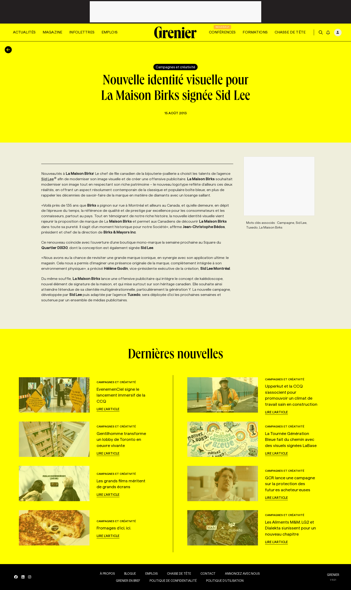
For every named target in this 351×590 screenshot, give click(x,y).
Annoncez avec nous (242, 573)
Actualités (24, 32)
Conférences (222, 32)
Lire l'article (108, 409)
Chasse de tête (290, 32)
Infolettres (81, 32)
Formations (255, 32)
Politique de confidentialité (172, 580)
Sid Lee (49, 179)
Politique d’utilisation (224, 580)
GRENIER (333, 574)
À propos (107, 573)
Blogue (130, 573)
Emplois (110, 32)
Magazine (52, 32)
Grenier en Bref (128, 580)
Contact (207, 573)
